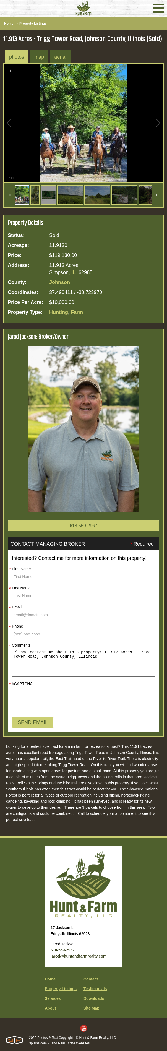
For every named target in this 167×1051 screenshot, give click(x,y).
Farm (77, 312)
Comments (20, 645)
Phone (16, 626)
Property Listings (33, 23)
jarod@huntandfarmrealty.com (78, 956)
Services (53, 998)
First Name (20, 569)
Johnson (59, 282)
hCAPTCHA (21, 684)
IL (73, 272)
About (50, 1008)
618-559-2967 (83, 525)
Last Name (20, 588)
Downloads (94, 998)
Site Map (92, 1008)
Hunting (58, 312)
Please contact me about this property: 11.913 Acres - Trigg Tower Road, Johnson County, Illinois (83, 663)
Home (8, 23)
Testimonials (95, 989)
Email (15, 607)
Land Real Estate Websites (70, 1043)
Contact (91, 979)
